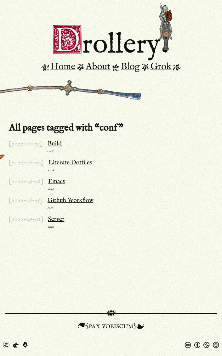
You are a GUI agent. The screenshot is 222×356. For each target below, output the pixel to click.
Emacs (56, 181)
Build (55, 144)
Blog (130, 66)
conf (51, 152)
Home (63, 66)
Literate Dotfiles (70, 163)
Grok (160, 66)
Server (56, 219)
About (98, 66)
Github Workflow (70, 200)
